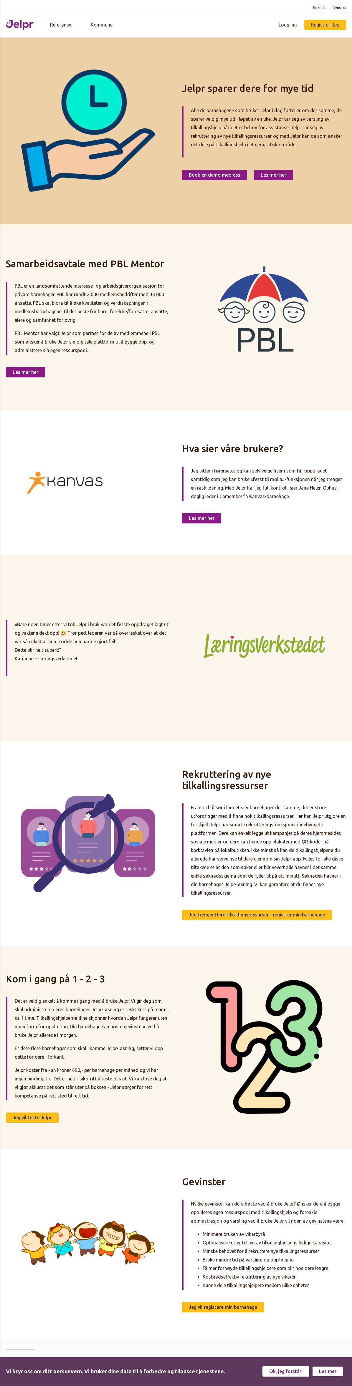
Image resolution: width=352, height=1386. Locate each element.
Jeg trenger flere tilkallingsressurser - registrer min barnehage (257, 914)
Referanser (61, 24)
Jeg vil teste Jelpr (32, 1117)
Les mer (327, 1371)
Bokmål (319, 7)
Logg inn (288, 24)
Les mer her (273, 175)
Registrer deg (325, 24)
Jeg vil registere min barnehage (223, 1307)
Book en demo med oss (214, 175)
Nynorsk (339, 7)
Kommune (102, 24)
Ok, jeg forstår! (286, 1371)
